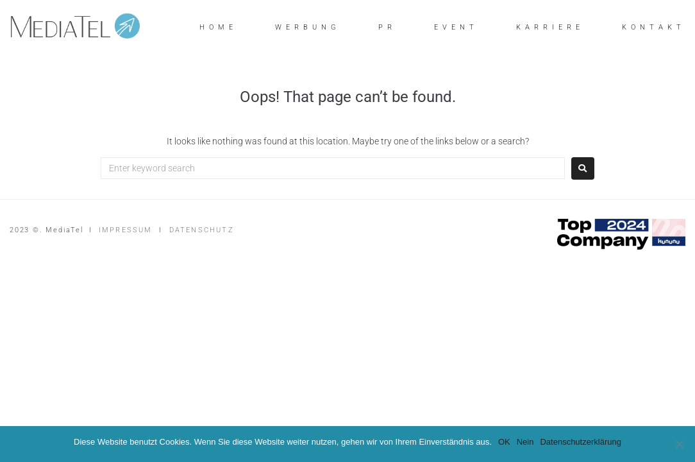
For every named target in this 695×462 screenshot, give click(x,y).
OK (504, 442)
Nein (525, 442)
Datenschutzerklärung (580, 442)
